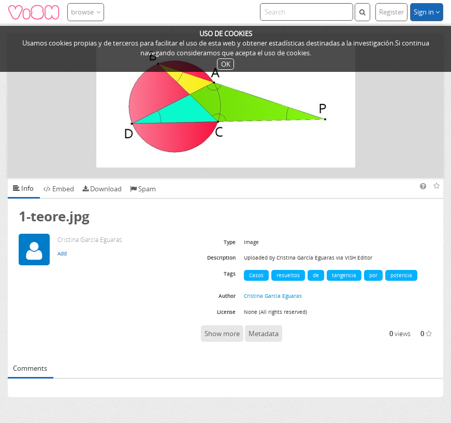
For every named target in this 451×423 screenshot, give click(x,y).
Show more (222, 333)
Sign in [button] (427, 12)
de (316, 275)
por (373, 275)
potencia (401, 275)
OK (225, 64)
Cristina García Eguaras (273, 295)
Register (391, 12)
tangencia (344, 275)
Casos (256, 275)
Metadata (264, 333)
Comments (30, 368)
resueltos (288, 275)
